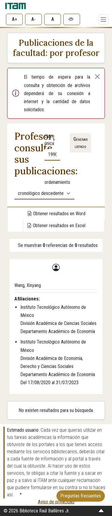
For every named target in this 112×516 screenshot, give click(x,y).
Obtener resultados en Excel (56, 225)
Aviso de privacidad (56, 502)
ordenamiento (57, 182)
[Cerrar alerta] (97, 76)
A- (33, 19)
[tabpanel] (56, 165)
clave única (49, 139)
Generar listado (80, 142)
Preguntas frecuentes (80, 496)
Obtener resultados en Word (56, 213)
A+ (14, 19)
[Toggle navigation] (103, 19)
